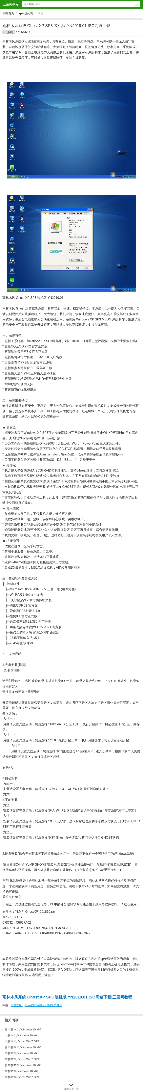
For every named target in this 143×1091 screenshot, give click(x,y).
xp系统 (8, 32)
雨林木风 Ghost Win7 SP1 (22, 1041)
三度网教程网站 (10, 4)
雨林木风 (17, 1005)
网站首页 (8, 13)
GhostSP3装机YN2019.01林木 (43, 1005)
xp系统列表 (26, 13)
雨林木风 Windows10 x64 (21, 1035)
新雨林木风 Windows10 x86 (23, 1029)
